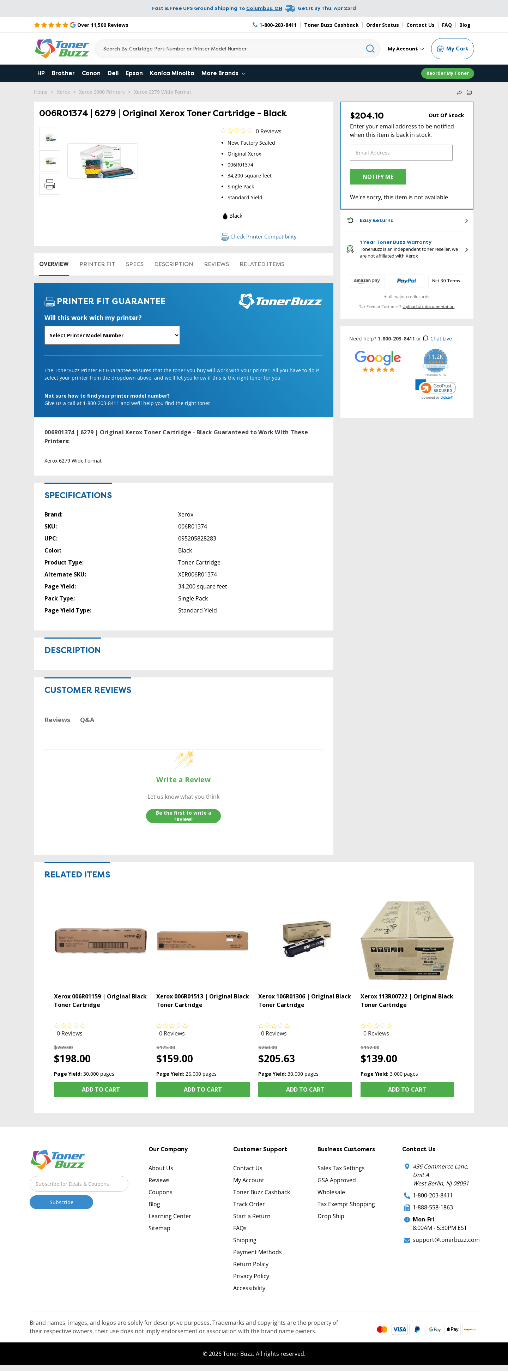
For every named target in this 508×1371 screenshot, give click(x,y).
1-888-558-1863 (433, 1207)
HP (41, 73)
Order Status (382, 25)
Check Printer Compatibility (259, 236)
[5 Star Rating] (81, 25)
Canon (91, 73)
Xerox (63, 92)
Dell (113, 73)
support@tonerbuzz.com (446, 1240)
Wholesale (331, 1192)
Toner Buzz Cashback (331, 25)
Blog (465, 25)
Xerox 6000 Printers (102, 92)
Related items (262, 264)
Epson (134, 73)
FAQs (240, 1228)
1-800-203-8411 (433, 1195)
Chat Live (437, 338)
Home (41, 92)
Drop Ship (331, 1216)
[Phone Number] (275, 25)
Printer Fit (97, 264)
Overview (54, 264)
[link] (436, 389)
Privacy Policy (251, 1276)
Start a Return (252, 1216)
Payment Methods (257, 1252)
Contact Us (420, 25)
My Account (406, 49)
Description (173, 264)
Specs (135, 264)
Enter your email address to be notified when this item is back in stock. (402, 130)
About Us (161, 1168)
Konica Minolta (172, 73)
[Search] (238, 48)
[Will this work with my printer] (112, 335)
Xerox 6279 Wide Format (162, 92)
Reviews (216, 264)
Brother (63, 73)
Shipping (244, 1240)
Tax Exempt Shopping (346, 1204)
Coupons (161, 1192)
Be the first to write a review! (183, 815)
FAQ (447, 25)
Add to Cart (101, 1089)
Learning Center (170, 1216)
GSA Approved (337, 1180)
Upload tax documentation (428, 306)
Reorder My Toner (448, 73)
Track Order (249, 1204)
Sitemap (159, 1228)
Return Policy (250, 1264)
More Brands (223, 73)
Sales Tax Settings (341, 1168)
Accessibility (249, 1288)
